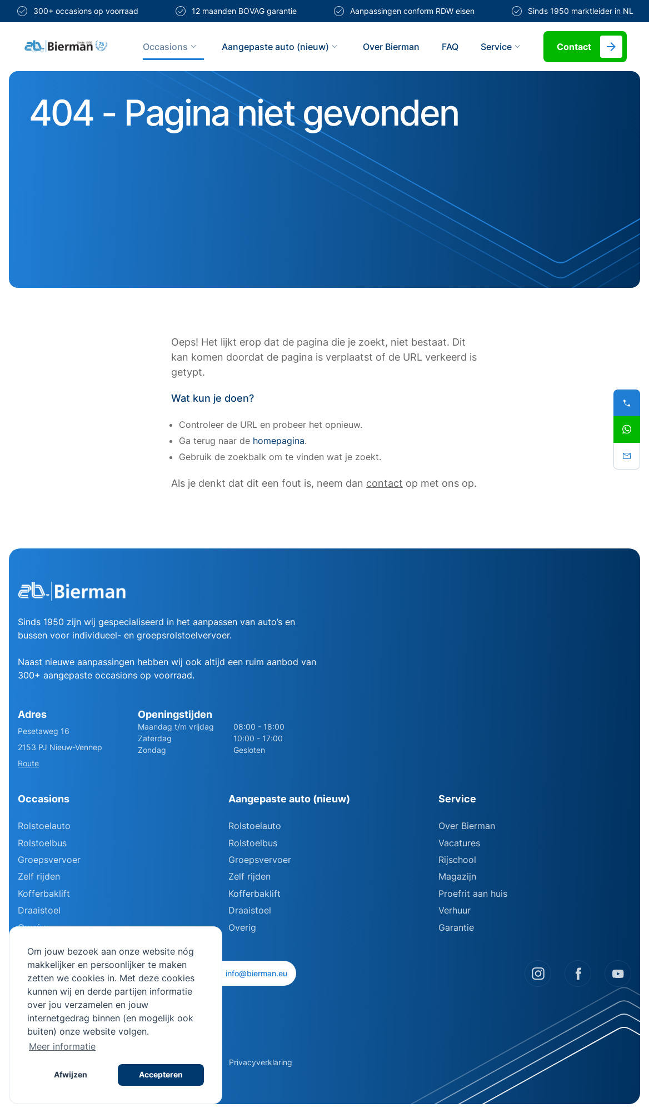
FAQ (450, 46)
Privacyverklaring (260, 1062)
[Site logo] (65, 46)
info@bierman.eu (250, 973)
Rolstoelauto (44, 825)
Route (28, 763)
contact (384, 483)
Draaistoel (39, 910)
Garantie (456, 927)
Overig (242, 927)
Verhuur (454, 910)
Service (502, 46)
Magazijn (457, 876)
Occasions (171, 46)
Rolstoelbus (42, 843)
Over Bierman (391, 46)
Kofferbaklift (44, 893)
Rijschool (457, 859)
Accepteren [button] (161, 1074)
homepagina (278, 440)
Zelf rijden (39, 876)
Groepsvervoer (49, 859)
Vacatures (459, 843)
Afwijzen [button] (70, 1074)
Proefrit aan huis (472, 893)
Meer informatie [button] (62, 1046)
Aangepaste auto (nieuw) (281, 46)
